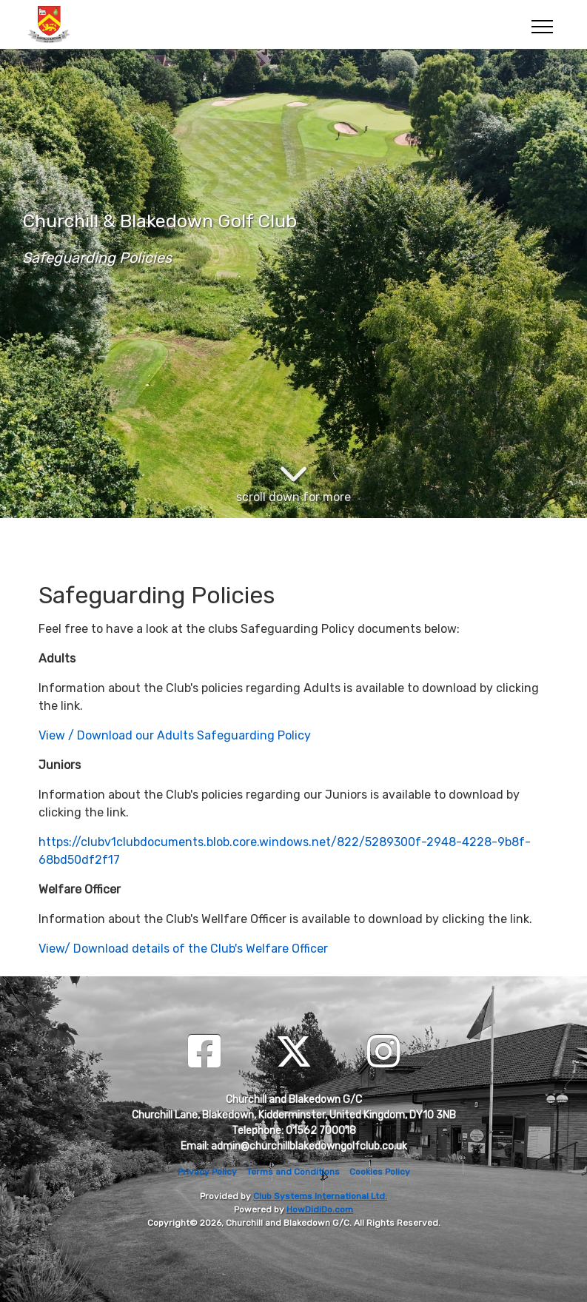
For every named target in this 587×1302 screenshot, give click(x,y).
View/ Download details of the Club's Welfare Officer (183, 949)
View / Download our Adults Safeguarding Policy (174, 735)
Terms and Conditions (293, 1172)
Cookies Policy (379, 1172)
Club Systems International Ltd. (320, 1196)
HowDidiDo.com (319, 1209)
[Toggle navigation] (541, 24)
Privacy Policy (207, 1172)
